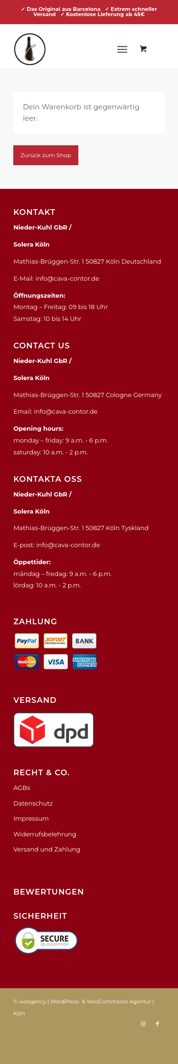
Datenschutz (33, 803)
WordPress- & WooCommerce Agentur (100, 1001)
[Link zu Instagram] (143, 1024)
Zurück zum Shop (45, 155)
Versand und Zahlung (46, 849)
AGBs (21, 787)
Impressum (31, 818)
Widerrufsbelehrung (44, 834)
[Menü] (122, 49)
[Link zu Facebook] (157, 1024)
